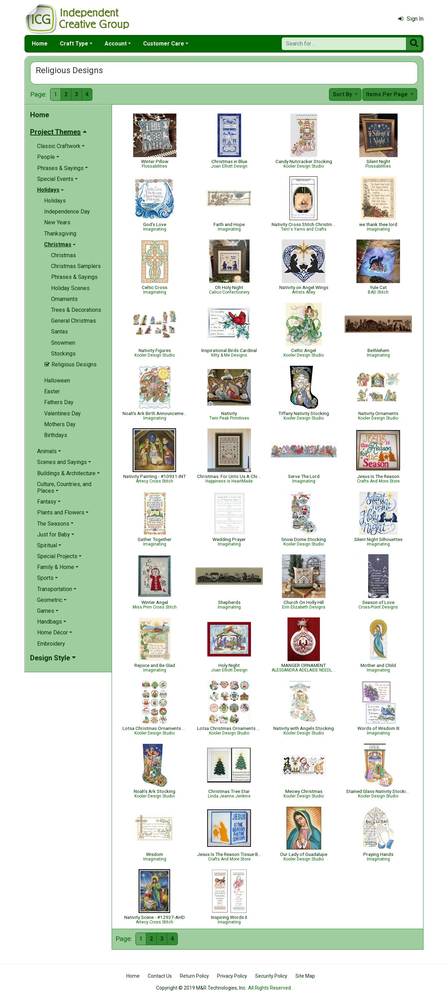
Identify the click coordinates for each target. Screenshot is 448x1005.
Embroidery (51, 643)
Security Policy (271, 976)
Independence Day (67, 211)
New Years (57, 222)
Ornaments (64, 299)
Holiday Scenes (70, 288)
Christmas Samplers (76, 266)
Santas (59, 331)
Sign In (411, 18)
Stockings (63, 353)
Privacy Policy (232, 976)
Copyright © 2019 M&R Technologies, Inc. (201, 988)
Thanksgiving (60, 233)
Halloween (57, 380)
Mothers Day (60, 424)
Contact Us (160, 976)
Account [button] (116, 43)
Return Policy (194, 976)
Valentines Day (62, 413)
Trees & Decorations (76, 310)
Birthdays (55, 435)
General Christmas (73, 320)
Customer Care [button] (163, 43)
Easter (52, 391)
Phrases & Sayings (74, 277)
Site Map (305, 976)
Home (40, 43)
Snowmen (63, 342)
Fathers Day (59, 402)
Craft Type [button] (74, 43)
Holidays (55, 200)
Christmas (63, 255)
